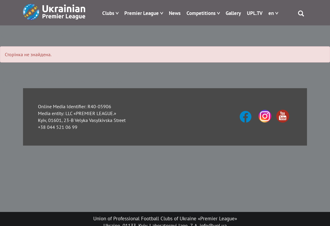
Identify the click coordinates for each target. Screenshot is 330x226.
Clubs (108, 13)
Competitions (201, 13)
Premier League (141, 13)
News (175, 13)
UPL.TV (254, 13)
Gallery (233, 13)
